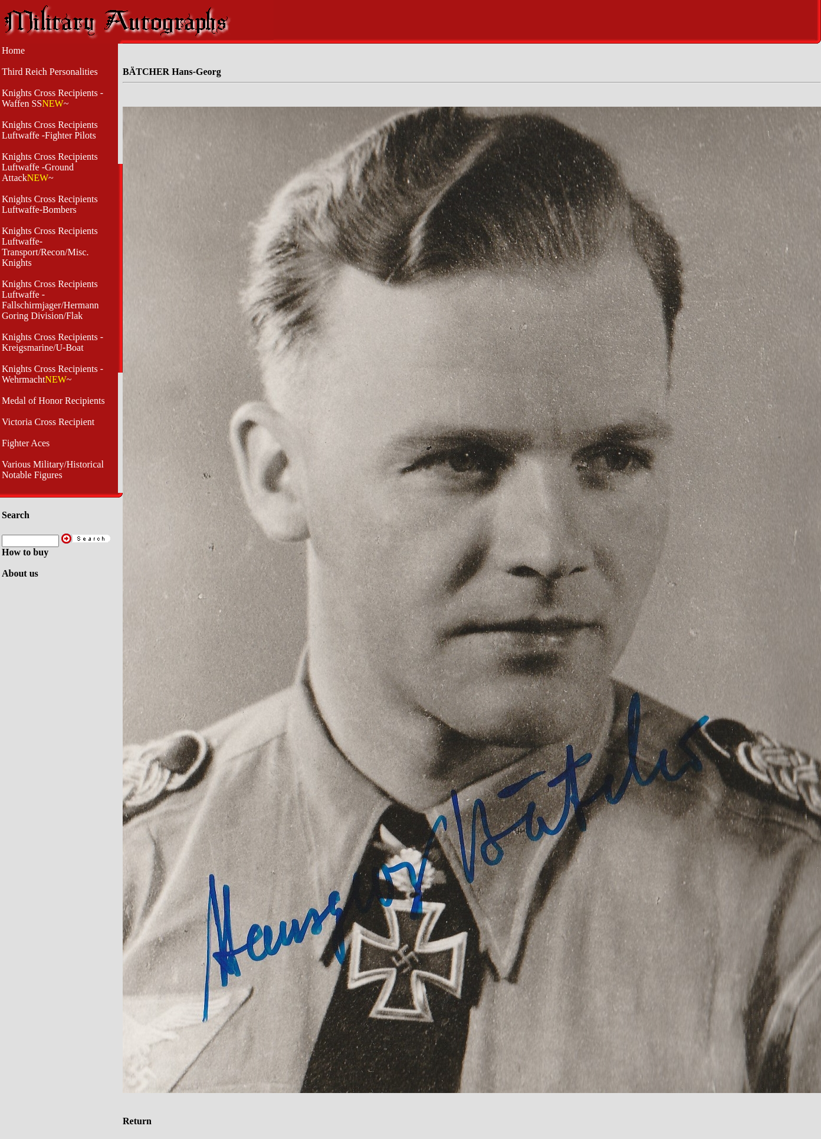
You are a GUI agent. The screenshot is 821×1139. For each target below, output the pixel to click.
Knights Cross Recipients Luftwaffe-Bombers (50, 204)
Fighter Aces (26, 443)
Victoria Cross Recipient (48, 422)
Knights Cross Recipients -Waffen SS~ (52, 98)
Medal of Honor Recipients (53, 401)
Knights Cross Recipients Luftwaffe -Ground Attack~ (50, 167)
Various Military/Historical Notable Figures (53, 469)
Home (13, 50)
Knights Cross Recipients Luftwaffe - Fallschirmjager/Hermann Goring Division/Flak (50, 300)
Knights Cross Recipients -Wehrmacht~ (52, 374)
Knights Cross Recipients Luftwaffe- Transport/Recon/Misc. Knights (50, 247)
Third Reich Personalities (50, 72)
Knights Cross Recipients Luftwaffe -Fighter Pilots (50, 130)
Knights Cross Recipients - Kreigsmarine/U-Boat (52, 342)
